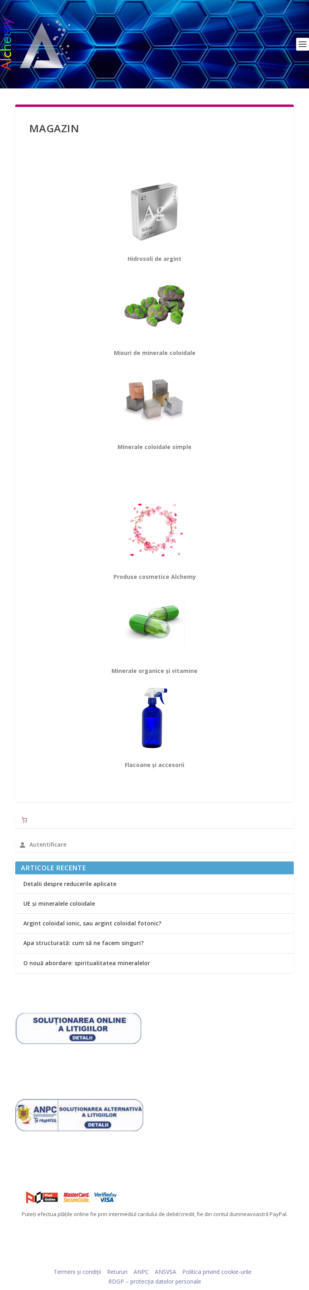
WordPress (210, 1259)
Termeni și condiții (77, 1272)
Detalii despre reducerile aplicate (69, 884)
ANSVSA (165, 1272)
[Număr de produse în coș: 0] (24, 820)
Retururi (117, 1272)
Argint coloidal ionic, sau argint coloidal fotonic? (92, 923)
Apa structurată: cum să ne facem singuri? (83, 943)
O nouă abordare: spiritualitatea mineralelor (86, 963)
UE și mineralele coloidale (59, 903)
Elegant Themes (139, 1259)
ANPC (141, 1272)
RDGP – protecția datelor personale (154, 1281)
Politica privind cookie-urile (216, 1272)
